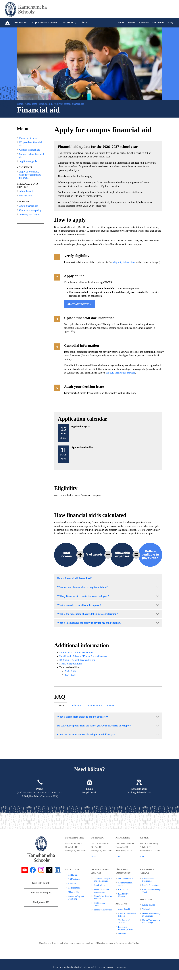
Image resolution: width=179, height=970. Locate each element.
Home (20, 104)
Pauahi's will (25, 195)
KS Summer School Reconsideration (77, 660)
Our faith (122, 934)
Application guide (28, 161)
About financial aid (28, 206)
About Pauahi (26, 191)
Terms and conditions (105, 967)
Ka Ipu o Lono (148, 905)
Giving (170, 22)
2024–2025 (70, 674)
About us (144, 22)
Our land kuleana (125, 878)
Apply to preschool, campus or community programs (30, 174)
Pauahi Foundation (150, 885)
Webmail (146, 909)
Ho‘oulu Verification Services (120, 372)
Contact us (158, 22)
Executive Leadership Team (125, 928)
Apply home (31, 104)
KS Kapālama (74, 879)
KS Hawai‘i (73, 875)
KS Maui (72, 883)
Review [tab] (110, 705)
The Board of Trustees (124, 921)
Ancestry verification (29, 214)
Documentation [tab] (94, 705)
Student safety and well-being (76, 897)
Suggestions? (121, 967)
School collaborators (103, 910)
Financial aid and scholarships (101, 890)
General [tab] (61, 705)
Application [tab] (75, 705)
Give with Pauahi (41, 883)
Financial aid (45, 104)
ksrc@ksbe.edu (89, 792)
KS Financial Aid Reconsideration (76, 652)
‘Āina (84, 22)
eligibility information (124, 262)
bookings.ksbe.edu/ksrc (139, 792)
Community (69, 22)
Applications (99, 885)
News (121, 22)
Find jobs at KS (41, 902)
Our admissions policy (30, 210)
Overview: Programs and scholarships (103, 879)
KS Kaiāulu (123, 889)
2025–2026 (70, 671)
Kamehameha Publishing (148, 879)
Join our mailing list (41, 892)
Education (20, 22)
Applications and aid (44, 22)
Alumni (131, 22)
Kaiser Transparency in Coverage (151, 921)
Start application (79, 304)
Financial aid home (28, 138)
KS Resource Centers (99, 904)
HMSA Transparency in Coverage (151, 914)
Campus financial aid (29, 149)
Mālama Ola (73, 892)
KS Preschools (74, 888)
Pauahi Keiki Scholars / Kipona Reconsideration (83, 656)
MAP (93, 856)
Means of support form (70, 663)
